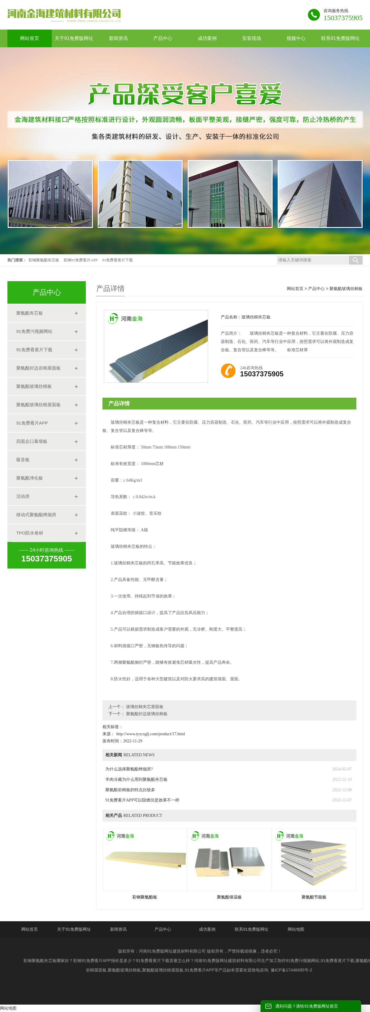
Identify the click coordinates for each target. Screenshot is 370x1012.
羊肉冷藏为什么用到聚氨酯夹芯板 (136, 779)
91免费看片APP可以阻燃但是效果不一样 (142, 800)
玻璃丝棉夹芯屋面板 (144, 707)
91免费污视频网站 (34, 331)
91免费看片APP (32, 422)
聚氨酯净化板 (29, 477)
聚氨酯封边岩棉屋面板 (38, 367)
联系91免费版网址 (251, 929)
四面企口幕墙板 (31, 441)
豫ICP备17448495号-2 (291, 970)
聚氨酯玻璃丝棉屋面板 (38, 404)
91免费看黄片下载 (117, 260)
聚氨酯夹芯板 (29, 312)
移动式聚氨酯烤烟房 (36, 514)
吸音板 (23, 459)
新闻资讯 (118, 929)
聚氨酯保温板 (229, 897)
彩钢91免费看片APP (81, 260)
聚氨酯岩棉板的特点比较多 (130, 790)
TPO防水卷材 (29, 532)
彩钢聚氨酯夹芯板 (43, 260)
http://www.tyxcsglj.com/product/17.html (150, 734)
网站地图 (296, 929)
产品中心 (316, 288)
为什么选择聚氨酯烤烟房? (129, 769)
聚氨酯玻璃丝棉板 (34, 386)
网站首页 (295, 288)
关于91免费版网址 (74, 929)
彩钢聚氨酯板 (144, 897)
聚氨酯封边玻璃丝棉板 (146, 714)
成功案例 (207, 929)
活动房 (23, 496)
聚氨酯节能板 (314, 897)
